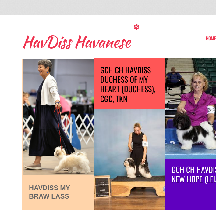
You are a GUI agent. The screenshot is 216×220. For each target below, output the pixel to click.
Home (211, 38)
